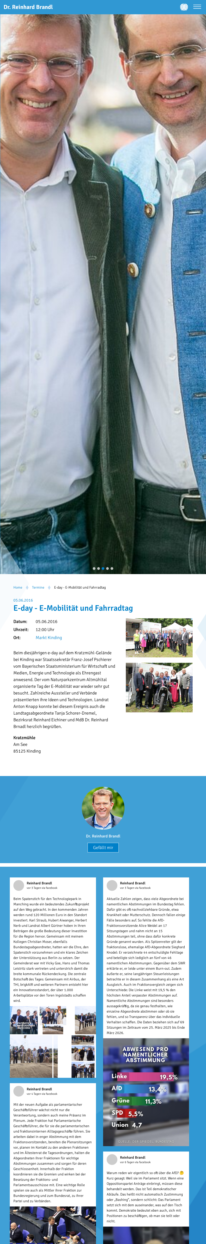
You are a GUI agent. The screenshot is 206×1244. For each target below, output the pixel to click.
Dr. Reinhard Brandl (103, 836)
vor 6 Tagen (127, 1162)
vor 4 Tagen (34, 1094)
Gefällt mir (103, 847)
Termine (38, 587)
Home (17, 587)
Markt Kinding (49, 637)
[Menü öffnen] (197, 7)
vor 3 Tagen (34, 888)
